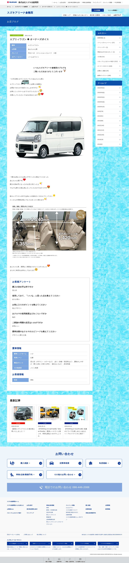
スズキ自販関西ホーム (13, 501)
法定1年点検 (49, 512)
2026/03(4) (101, 97)
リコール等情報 (84, 543)
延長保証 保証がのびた (72, 512)
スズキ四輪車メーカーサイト (16, 543)
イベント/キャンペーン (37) (106, 42)
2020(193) (101, 135)
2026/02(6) (101, 102)
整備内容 (48, 517)
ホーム (55, 2)
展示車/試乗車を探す (74, 2)
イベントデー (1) (103, 47)
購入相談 (88, 505)
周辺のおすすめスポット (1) (106, 52)
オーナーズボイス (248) (105, 66)
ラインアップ (97, 2)
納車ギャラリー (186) (104, 75)
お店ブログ (35, 6)
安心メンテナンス (51, 514)
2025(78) (100, 111)
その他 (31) (101, 56)
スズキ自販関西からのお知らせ (15, 505)
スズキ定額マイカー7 (71, 510)
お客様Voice (10, 509)
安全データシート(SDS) (13, 534)
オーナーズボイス (47, 6)
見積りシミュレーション (39, 543)
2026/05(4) (101, 88)
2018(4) (100, 144)
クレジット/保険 (107, 2)
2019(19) (100, 139)
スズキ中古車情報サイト (107, 543)
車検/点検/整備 (86, 2)
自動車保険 (69, 514)
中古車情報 (118, 2)
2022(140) (101, 125)
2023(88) (100, 120)
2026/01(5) (101, 106)
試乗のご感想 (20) (103, 70)
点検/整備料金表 (50, 519)
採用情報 (107, 509)
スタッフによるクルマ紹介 (14, 513)
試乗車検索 (89, 509)
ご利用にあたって (28, 534)
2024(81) (100, 116)
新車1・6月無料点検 (51, 510)
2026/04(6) (101, 92)
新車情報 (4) (101, 38)
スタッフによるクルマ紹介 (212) (108, 61)
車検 (47, 507)
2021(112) (101, 130)
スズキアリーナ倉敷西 (21, 6)
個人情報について (41, 534)
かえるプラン (69, 507)
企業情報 (107, 505)
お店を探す (63, 2)
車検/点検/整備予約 (91, 513)
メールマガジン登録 (62, 543)
